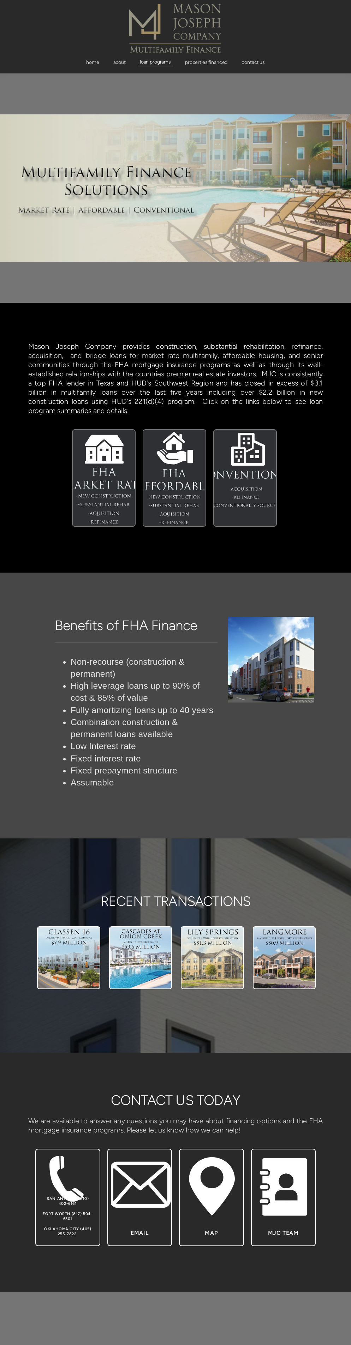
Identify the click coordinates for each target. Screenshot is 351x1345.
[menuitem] (92, 62)
